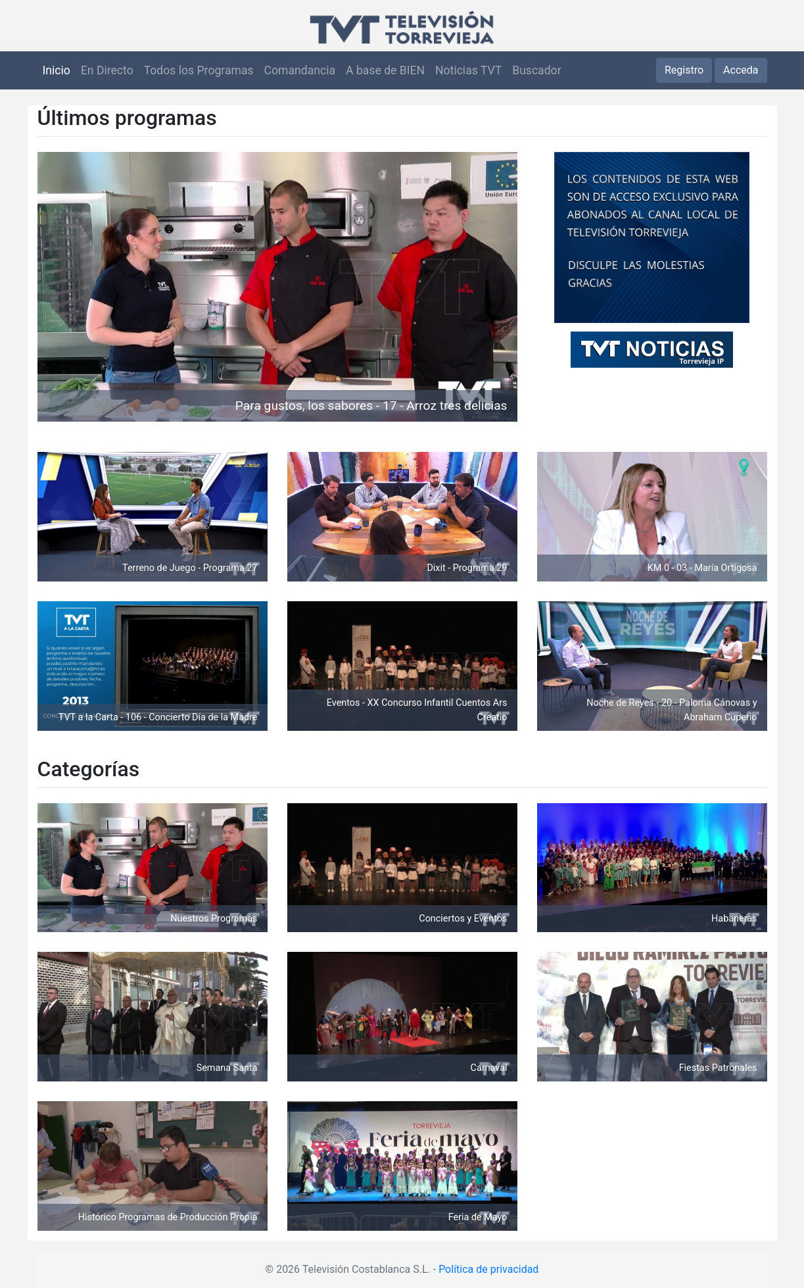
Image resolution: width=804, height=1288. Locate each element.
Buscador (536, 70)
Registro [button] (684, 70)
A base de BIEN (385, 70)
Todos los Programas (199, 70)
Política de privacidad (488, 1269)
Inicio (56, 70)
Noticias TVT (468, 70)
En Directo (107, 70)
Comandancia (299, 70)
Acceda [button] (740, 70)
